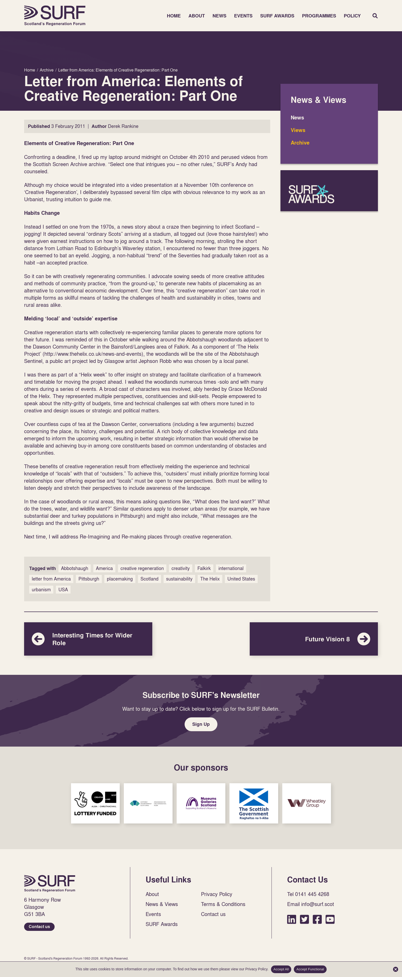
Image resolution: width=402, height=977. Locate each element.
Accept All (281, 969)
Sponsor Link (95, 803)
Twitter (304, 919)
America (104, 568)
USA (63, 589)
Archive (300, 142)
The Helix (210, 579)
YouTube (330, 919)
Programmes (319, 16)
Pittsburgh (88, 579)
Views (298, 130)
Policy (352, 16)
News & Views (162, 904)
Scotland (149, 579)
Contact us (39, 927)
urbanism (41, 589)
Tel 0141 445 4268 (308, 894)
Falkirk (204, 568)
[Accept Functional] (395, 969)
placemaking (120, 579)
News (219, 16)
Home (55, 15)
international (231, 568)
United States (241, 579)
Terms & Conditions (223, 904)
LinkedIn (291, 919)
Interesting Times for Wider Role (88, 639)
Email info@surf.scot (310, 904)
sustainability (179, 579)
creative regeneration (142, 568)
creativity (181, 568)
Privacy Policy (216, 894)
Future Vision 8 (314, 639)
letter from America (51, 579)
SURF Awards (277, 16)
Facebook (317, 919)
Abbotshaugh (74, 568)
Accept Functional (310, 969)
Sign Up (201, 724)
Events (243, 16)
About (196, 16)
